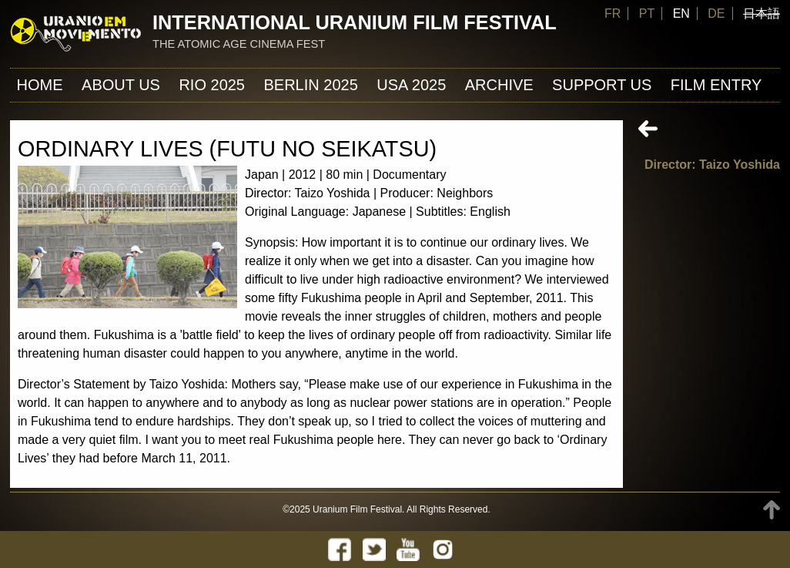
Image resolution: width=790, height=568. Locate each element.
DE (716, 13)
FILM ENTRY (716, 84)
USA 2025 (411, 84)
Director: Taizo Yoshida (712, 164)
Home (40, 84)
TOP (771, 509)
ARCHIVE (499, 84)
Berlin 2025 (310, 84)
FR (612, 13)
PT (646, 13)
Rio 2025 (212, 84)
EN (681, 13)
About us (121, 84)
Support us (601, 84)
